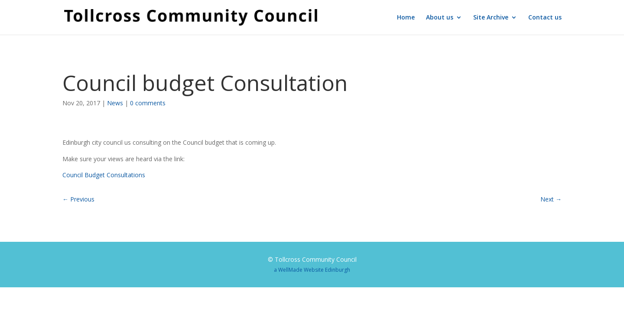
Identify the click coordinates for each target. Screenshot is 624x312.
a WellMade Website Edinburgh (312, 269)
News (115, 103)
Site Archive (490, 17)
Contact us (545, 17)
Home (406, 17)
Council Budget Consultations (103, 175)
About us (439, 17)
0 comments (148, 103)
